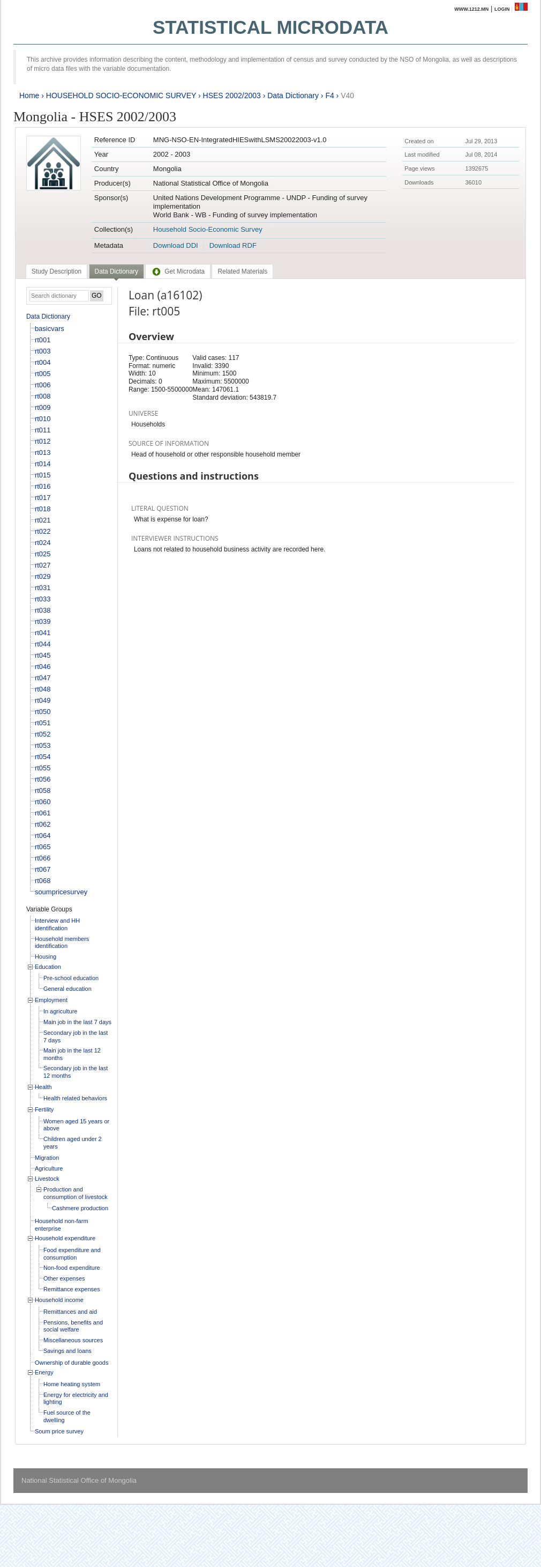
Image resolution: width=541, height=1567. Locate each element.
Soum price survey (59, 1431)
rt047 (43, 678)
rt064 (43, 836)
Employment (51, 1000)
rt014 (43, 464)
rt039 (43, 621)
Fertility (44, 1109)
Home (29, 95)
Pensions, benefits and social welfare (73, 1326)
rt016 (43, 486)
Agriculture (49, 1168)
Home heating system (71, 1384)
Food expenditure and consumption (72, 1254)
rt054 (43, 757)
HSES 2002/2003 (232, 95)
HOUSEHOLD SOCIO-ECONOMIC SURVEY (121, 95)
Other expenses (64, 1278)
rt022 (43, 531)
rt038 (43, 610)
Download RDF (233, 245)
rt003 (43, 351)
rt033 (43, 599)
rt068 (43, 881)
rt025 (43, 554)
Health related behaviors (75, 1098)
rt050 (43, 712)
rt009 (43, 407)
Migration (47, 1157)
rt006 (43, 385)
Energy (44, 1372)
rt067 (43, 869)
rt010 (43, 419)
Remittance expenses (71, 1289)
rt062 (43, 824)
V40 (347, 95)
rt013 (43, 452)
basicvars (49, 329)
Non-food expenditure (71, 1267)
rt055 (43, 768)
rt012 (43, 441)
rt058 (43, 790)
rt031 (43, 588)
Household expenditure (65, 1238)
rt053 (43, 745)
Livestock (47, 1178)
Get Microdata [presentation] (178, 271)
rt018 (43, 509)
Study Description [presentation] (56, 271)
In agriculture (60, 1011)
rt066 (43, 858)
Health (43, 1087)
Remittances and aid (70, 1311)
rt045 (43, 655)
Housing (45, 956)
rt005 (43, 374)
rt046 (43, 667)
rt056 (43, 779)
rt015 (43, 475)
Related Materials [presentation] (242, 271)
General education (67, 988)
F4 (329, 95)
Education (48, 966)
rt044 (43, 644)
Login (502, 9)
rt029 (43, 576)
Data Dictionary (293, 95)
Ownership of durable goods (72, 1362)
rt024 (43, 543)
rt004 (43, 362)
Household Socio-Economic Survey (207, 229)
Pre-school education (71, 978)
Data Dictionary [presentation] (116, 271)
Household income (59, 1300)
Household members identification (62, 943)
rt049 (43, 700)
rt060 (43, 802)
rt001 (43, 340)
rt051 (43, 723)
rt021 (43, 520)
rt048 (43, 689)
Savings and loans (67, 1351)
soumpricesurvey (61, 892)
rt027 (43, 565)
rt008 (43, 396)
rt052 (43, 734)
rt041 (43, 633)
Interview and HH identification (57, 924)
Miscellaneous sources (73, 1340)
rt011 (43, 430)
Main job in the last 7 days (77, 1022)
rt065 (43, 847)
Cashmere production (80, 1208)
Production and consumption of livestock (75, 1193)
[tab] (56, 271)
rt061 (43, 813)
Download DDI (175, 245)
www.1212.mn (471, 9)
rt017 (43, 498)
